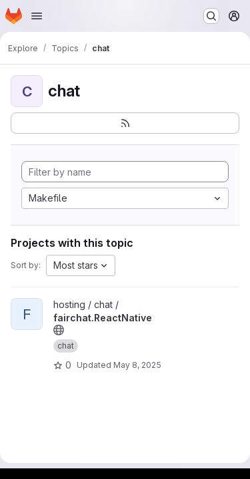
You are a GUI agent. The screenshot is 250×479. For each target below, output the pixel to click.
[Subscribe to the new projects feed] (125, 123)
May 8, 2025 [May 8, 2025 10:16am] (137, 365)
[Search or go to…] (211, 16)
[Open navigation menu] (36, 16)
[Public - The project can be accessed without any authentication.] (58, 330)
